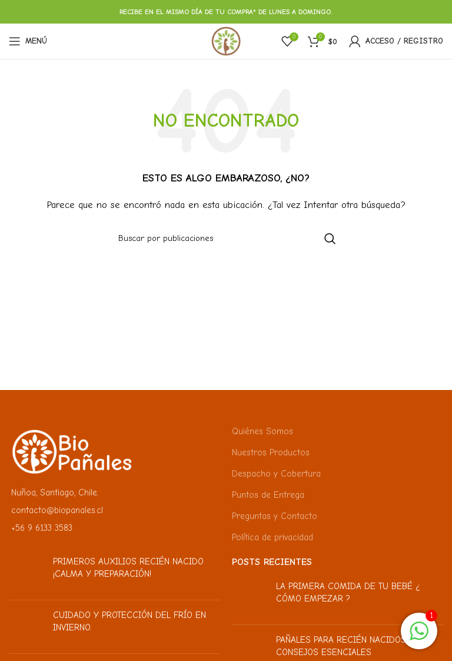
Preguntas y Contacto (274, 516)
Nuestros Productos (271, 452)
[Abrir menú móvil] (28, 41)
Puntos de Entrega (268, 495)
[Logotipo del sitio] (226, 40)
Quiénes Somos (262, 431)
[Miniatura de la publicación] (26, 573)
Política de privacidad (272, 537)
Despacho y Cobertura (276, 473)
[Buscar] (226, 238)
